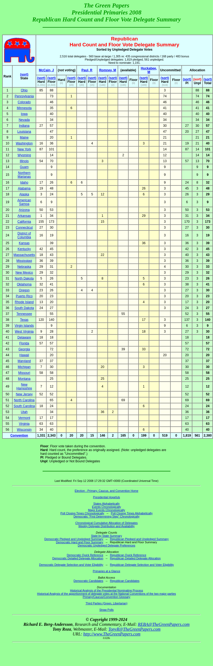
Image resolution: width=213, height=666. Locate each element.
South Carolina (24, 406)
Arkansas (24, 216)
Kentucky (24, 249)
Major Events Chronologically (106, 510)
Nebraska (24, 267)
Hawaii (24, 355)
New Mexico (24, 272)
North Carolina (24, 400)
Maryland (24, 361)
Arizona (24, 210)
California (24, 222)
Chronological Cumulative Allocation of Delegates (106, 522)
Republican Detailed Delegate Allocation (135, 558)
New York (24, 149)
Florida (24, 343)
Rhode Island (24, 302)
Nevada (24, 120)
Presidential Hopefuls (106, 497)
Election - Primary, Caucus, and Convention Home (106, 490)
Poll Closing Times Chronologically (82, 513)
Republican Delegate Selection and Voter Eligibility (142, 564)
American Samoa (24, 202)
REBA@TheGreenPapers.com (163, 624)
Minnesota (24, 108)
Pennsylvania (24, 96)
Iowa (24, 114)
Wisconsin (24, 429)
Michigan (24, 367)
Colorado (24, 102)
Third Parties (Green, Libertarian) (106, 603)
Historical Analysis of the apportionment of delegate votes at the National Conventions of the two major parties (106, 593)
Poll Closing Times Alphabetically (132, 513)
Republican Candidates (124, 580)
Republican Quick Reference (128, 555)
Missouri (24, 373)
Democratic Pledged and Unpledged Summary (73, 539)
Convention (19, 435)
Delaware (24, 337)
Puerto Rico (24, 296)
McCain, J (46, 70)
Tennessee (24, 314)
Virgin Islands (24, 326)
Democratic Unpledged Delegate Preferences (106, 545)
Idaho (24, 182)
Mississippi (24, 261)
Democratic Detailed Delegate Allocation (77, 558)
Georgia (24, 349)
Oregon (24, 290)
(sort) (24, 74)
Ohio (24, 90)
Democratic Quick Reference (85, 555)
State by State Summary (106, 535)
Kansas (24, 243)
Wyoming (24, 155)
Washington (24, 143)
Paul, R (86, 70)
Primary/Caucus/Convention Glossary (106, 596)
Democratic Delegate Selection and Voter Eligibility (71, 564)
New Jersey (24, 394)
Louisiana (24, 131)
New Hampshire (24, 386)
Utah (24, 412)
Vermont (24, 418)
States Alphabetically (106, 503)
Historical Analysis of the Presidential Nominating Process (106, 590)
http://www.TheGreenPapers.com (111, 634)
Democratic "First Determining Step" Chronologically (106, 516)
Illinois (24, 161)
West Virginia (24, 331)
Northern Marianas (24, 174)
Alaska (24, 194)
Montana (24, 379)
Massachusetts (24, 255)
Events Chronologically (106, 506)
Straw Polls (106, 609)
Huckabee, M (149, 70)
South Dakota (24, 308)
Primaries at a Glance (106, 571)
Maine (24, 137)
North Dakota (24, 278)
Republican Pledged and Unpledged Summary (139, 539)
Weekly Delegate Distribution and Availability (107, 526)
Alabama (24, 188)
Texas (24, 320)
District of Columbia (24, 235)
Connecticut (24, 227)
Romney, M (107, 70)
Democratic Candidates (88, 580)
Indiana (24, 126)
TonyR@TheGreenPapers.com (134, 629)
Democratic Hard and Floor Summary (79, 542)
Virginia (24, 424)
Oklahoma (24, 284)
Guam (24, 167)
